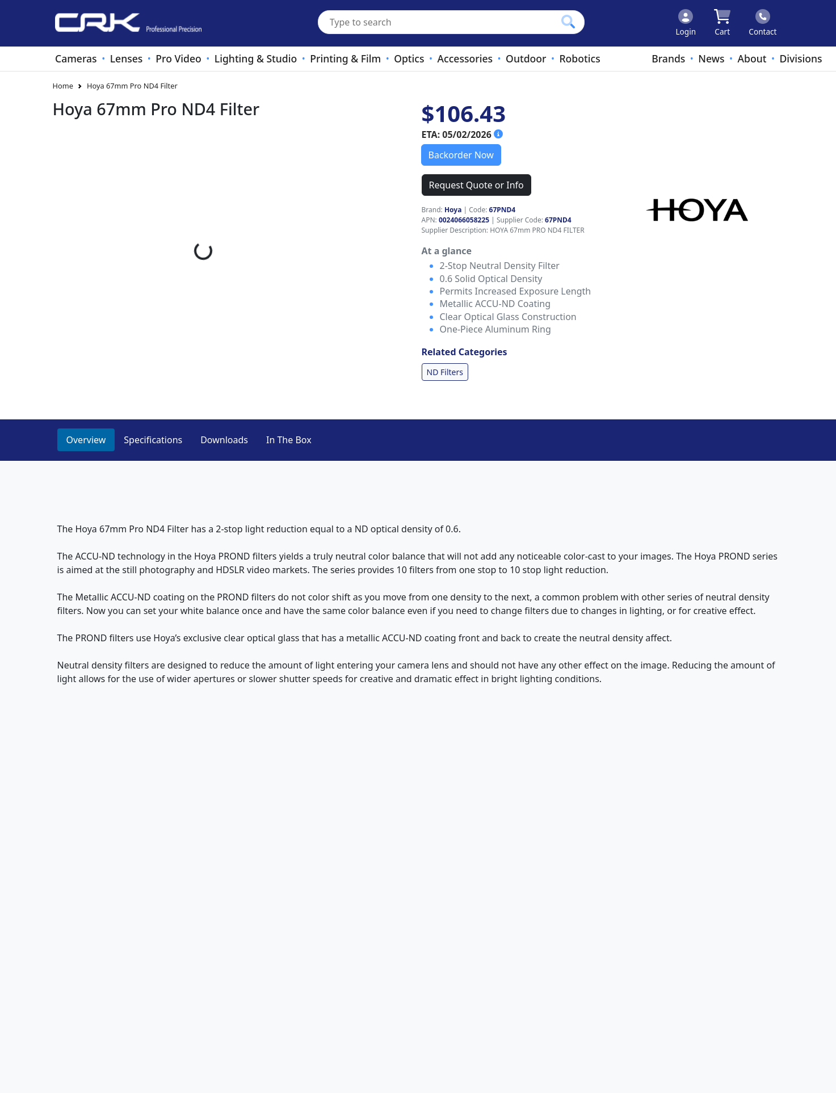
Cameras (76, 58)
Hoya (452, 210)
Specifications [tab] (153, 440)
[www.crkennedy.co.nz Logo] (124, 23)
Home (63, 86)
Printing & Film (345, 58)
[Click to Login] (685, 23)
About (751, 58)
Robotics (579, 58)
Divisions (800, 58)
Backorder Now (461, 155)
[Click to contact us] (762, 23)
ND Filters (445, 372)
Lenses (126, 58)
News (711, 58)
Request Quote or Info (476, 185)
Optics (409, 58)
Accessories (465, 58)
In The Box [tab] (289, 440)
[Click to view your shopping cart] (722, 23)
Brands (668, 58)
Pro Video (178, 58)
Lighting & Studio (256, 58)
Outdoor (526, 58)
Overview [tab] (86, 440)
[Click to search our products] (568, 21)
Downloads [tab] (224, 440)
